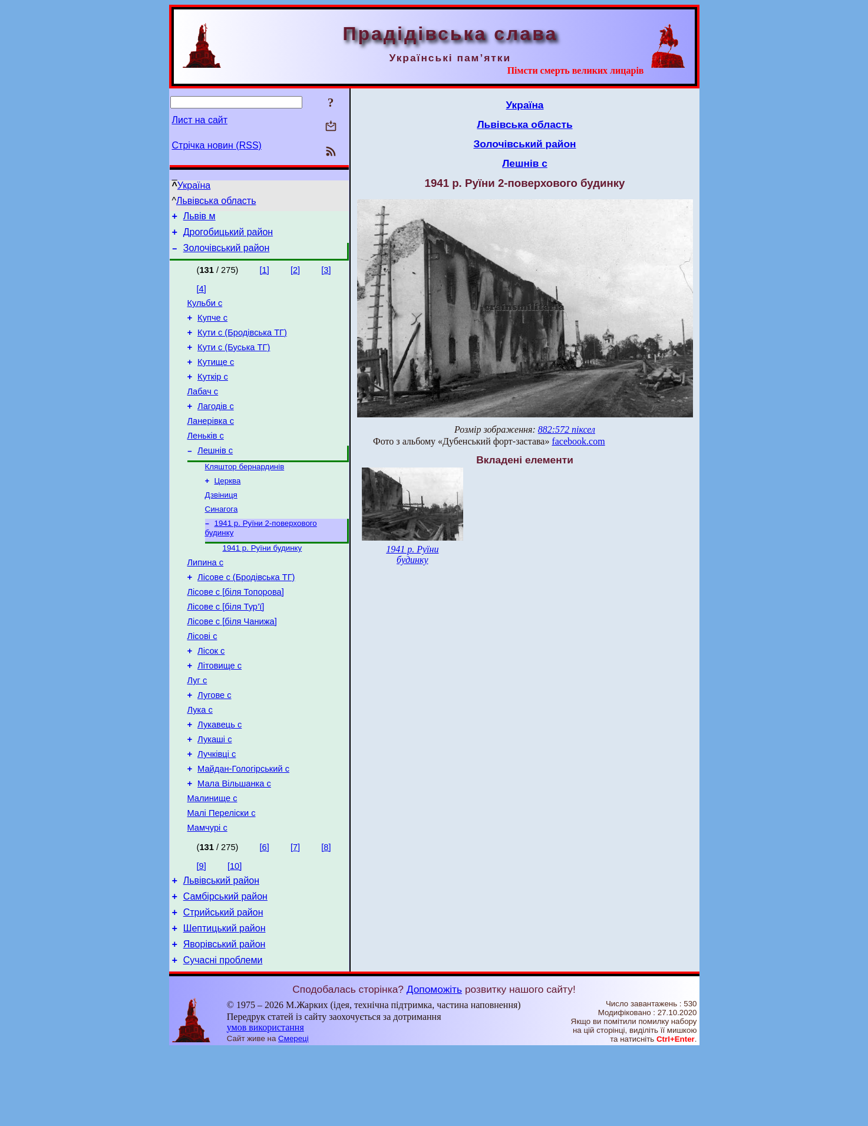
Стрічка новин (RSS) (217, 145)
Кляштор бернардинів (245, 492)
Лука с (200, 761)
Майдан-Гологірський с (243, 827)
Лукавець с (219, 777)
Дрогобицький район (228, 236)
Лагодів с (215, 425)
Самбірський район (225, 965)
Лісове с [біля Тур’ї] (226, 645)
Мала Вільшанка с (234, 843)
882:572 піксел (566, 429)
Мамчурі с (207, 893)
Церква (227, 507)
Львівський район (221, 948)
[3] (326, 275)
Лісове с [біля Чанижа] (232, 662)
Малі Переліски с (221, 876)
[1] (264, 275)
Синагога (221, 538)
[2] (295, 275)
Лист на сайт (200, 120)
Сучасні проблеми (223, 1036)
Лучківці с (216, 810)
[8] (326, 912)
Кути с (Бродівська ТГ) (242, 343)
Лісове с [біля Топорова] (235, 629)
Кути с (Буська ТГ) (233, 359)
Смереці (293, 1114)
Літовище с (219, 711)
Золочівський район (226, 253)
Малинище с (212, 860)
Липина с (205, 596)
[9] (201, 931)
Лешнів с (215, 475)
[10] (234, 931)
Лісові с (202, 678)
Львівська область (216, 201)
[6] (264, 912)
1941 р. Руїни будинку (262, 579)
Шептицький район (224, 1001)
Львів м (199, 218)
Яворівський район (224, 1018)
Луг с (197, 728)
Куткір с (212, 392)
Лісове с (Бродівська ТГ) (246, 612)
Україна (193, 185)
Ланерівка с (211, 442)
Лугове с (214, 744)
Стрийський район (223, 983)
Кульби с (205, 310)
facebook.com (578, 441)
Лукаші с (214, 794)
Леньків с (205, 458)
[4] (201, 294)
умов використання (265, 1103)
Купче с (212, 326)
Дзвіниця (221, 523)
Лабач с (203, 409)
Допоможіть (434, 1065)
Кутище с (215, 376)
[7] (295, 912)
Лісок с (211, 695)
